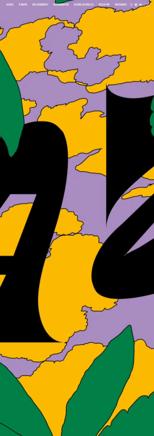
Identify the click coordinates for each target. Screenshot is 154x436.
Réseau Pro (104, 4)
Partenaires (121, 4)
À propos (23, 4)
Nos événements (40, 4)
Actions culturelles (84, 4)
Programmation (61, 4)
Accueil (10, 4)
